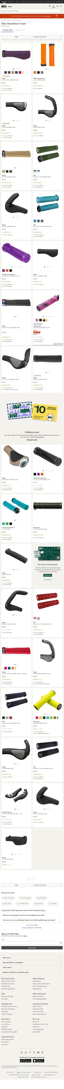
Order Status (37, 981)
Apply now (48, 575)
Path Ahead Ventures (39, 1014)
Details (25, 936)
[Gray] (42, 72)
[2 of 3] (16, 69)
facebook (30, 1052)
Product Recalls (36, 1071)
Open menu (61, 6)
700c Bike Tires (22, 904)
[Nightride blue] (7, 72)
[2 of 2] (49, 69)
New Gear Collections (8, 1009)
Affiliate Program (6, 1029)
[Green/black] (42, 221)
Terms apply (40, 437)
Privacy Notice (38, 1068)
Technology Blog (38, 1029)
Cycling (3, 20)
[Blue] (14, 72)
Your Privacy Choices (24, 1069)
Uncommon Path (38, 1011)
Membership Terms (23, 1073)
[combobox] (32, 11)
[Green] (7, 523)
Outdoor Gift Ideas (7, 996)
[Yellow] (21, 72)
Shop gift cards (32, 440)
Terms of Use (10, 1068)
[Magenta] (34, 717)
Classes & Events (38, 1009)
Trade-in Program (6, 1014)
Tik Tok (25, 1052)
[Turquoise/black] (34, 221)
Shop (10, 6)
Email (2, 939)
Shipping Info (37, 989)
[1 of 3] (13, 69)
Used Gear (4, 1011)
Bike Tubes (6, 904)
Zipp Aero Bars (25, 898)
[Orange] (10, 72)
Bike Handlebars (17, 20)
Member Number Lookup (9, 1006)
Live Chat (4, 1044)
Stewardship (37, 1032)
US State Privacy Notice (51, 1068)
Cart (57, 6)
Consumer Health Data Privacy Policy (19, 1071)
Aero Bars (53, 904)
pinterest (34, 1052)
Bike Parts (9, 20)
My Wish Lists (5, 986)
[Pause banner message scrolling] (56, 16)
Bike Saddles (41, 898)
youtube (38, 1052)
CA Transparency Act (49, 1071)
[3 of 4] (17, 267)
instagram (21, 1052)
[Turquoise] (3, 523)
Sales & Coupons (38, 996)
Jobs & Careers (6, 1021)
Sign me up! (32, 947)
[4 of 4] (20, 267)
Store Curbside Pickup (40, 986)
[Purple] (3, 72)
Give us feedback (27, 927)
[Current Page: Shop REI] (4, 1)
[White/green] (34, 171)
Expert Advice (20, 30)
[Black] (38, 72)
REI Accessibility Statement (38, 1073)
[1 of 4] (12, 267)
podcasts (42, 1052)
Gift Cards (4, 999)
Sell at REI (4, 1026)
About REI (36, 1021)
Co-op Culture (5, 1024)
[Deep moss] (10, 171)
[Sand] (3, 171)
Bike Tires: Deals (8, 898)
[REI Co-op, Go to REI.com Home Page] (4, 6)
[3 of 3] (19, 69)
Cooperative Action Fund (40, 1024)
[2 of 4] (14, 267)
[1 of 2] (46, 69)
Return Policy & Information (41, 983)
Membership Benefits (8, 989)
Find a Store (5, 1042)
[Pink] (34, 320)
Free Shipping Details (39, 999)
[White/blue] (38, 171)
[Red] (17, 72)
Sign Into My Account (8, 981)
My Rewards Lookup (7, 983)
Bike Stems (38, 904)
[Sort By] (47, 36)
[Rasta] (45, 320)
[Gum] (52, 717)
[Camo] (42, 320)
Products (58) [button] (7, 30)
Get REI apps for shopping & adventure (32, 1057)
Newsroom (36, 1026)
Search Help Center (7, 1039)
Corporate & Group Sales (9, 1032)
